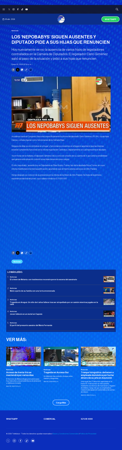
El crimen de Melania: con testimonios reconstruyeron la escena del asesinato (43, 280)
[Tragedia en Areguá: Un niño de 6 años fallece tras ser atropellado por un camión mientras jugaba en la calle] (109, 302)
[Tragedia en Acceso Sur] (61, 356)
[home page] (61, 19)
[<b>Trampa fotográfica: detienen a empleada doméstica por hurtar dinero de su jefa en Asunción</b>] (98, 356)
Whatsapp (110, 19)
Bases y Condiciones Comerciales (66, 434)
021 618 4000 (87, 419)
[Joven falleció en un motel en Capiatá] (109, 313)
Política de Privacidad (88, 434)
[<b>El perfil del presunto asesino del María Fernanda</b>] (109, 325)
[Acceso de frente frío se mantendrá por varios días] (23, 356)
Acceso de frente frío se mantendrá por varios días (20, 373)
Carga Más (61, 403)
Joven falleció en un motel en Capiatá (26, 314)
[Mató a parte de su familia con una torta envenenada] (109, 290)
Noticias (15, 31)
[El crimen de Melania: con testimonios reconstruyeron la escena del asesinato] (109, 279)
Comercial (49, 419)
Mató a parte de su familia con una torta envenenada (32, 291)
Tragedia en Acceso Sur (56, 372)
